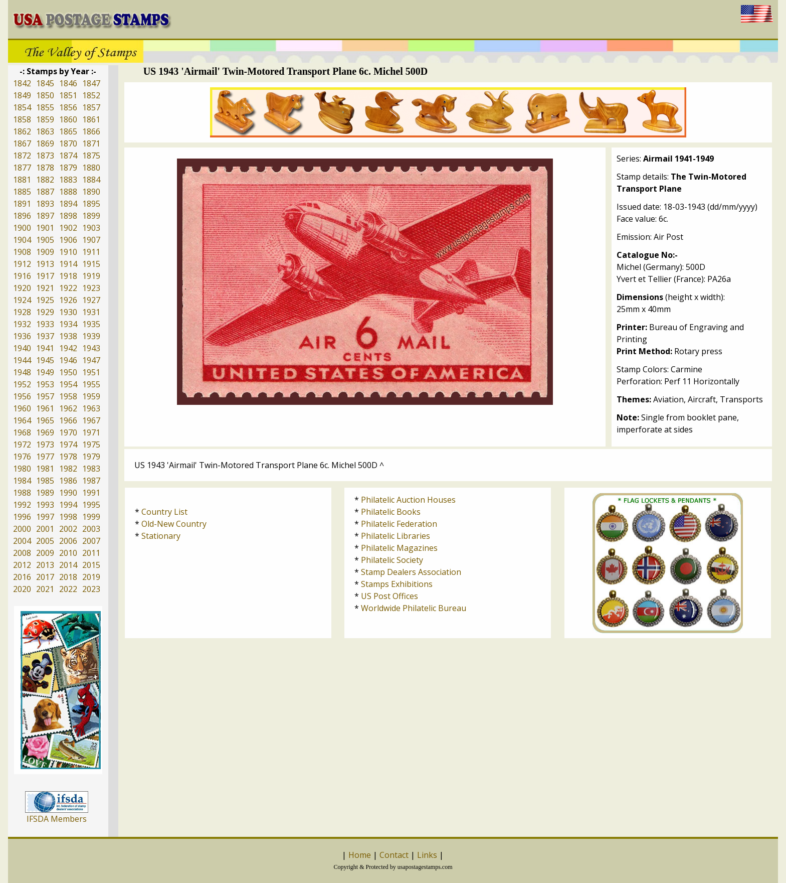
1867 (22, 143)
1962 (68, 408)
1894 (68, 203)
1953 (45, 384)
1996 (22, 516)
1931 (91, 312)
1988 (22, 492)
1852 (91, 95)
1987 (91, 480)
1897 (45, 215)
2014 (68, 564)
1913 (45, 263)
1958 (68, 396)
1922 (68, 287)
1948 (22, 372)
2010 (68, 552)
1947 (91, 360)
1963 (91, 408)
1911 (91, 251)
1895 (91, 203)
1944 (22, 360)
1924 (22, 300)
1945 (45, 360)
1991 (91, 492)
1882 (45, 179)
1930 (68, 312)
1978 (68, 456)
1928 (22, 312)
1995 (91, 504)
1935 (91, 324)
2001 (45, 528)
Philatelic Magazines (399, 547)
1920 (22, 287)
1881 (22, 179)
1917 (45, 275)
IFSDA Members (57, 818)
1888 (68, 191)
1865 (68, 131)
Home (359, 854)
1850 (45, 95)
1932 (22, 324)
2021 (45, 589)
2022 (68, 589)
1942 (68, 348)
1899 (91, 215)
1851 (68, 95)
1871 (91, 143)
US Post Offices (389, 596)
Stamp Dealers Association (411, 571)
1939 (91, 336)
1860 (68, 119)
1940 (22, 348)
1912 (22, 263)
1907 (91, 239)
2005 (45, 540)
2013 (45, 564)
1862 (22, 131)
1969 (45, 432)
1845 (45, 83)
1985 (45, 480)
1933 (45, 324)
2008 (22, 552)
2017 (45, 576)
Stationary (160, 535)
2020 (22, 589)
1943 (91, 348)
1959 (91, 396)
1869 (45, 143)
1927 (91, 300)
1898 (68, 215)
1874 (68, 155)
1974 (68, 444)
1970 (68, 432)
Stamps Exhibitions (397, 584)
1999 (91, 516)
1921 (45, 287)
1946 (68, 360)
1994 (68, 504)
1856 (68, 107)
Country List (164, 511)
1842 (22, 83)
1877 (22, 167)
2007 (91, 540)
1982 (68, 468)
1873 (45, 155)
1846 (68, 83)
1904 (22, 239)
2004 (22, 540)
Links (427, 854)
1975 (91, 444)
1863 (45, 131)
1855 (45, 107)
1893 (45, 203)
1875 (91, 155)
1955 (91, 384)
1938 (68, 336)
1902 (68, 227)
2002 (68, 528)
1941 (45, 348)
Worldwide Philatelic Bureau (413, 608)
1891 (22, 203)
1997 (45, 516)
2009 (45, 552)
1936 (22, 336)
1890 (91, 191)
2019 (91, 576)
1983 (91, 468)
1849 (22, 95)
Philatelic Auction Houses (408, 499)
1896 (22, 215)
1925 (45, 300)
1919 (91, 275)
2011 (91, 552)
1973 (45, 444)
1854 (22, 107)
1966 (68, 420)
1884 (91, 179)
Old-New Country (174, 523)
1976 (22, 456)
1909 (45, 251)
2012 (22, 564)
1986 (68, 480)
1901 (45, 227)
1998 (68, 516)
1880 (91, 167)
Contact (394, 854)
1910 (68, 251)
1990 (68, 492)
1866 (91, 131)
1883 (68, 179)
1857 (91, 107)
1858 (22, 119)
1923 (91, 287)
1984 (22, 480)
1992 (22, 504)
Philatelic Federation (399, 523)
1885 (22, 191)
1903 (91, 227)
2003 (91, 528)
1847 (91, 83)
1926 (68, 300)
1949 (45, 372)
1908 (22, 251)
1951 (91, 372)
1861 (91, 119)
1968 (22, 432)
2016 (22, 576)
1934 (68, 324)
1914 (68, 263)
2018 (68, 576)
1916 (22, 275)
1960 (22, 408)
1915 (91, 263)
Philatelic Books (391, 511)
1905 (45, 239)
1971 (91, 432)
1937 (45, 336)
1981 (45, 468)
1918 (68, 275)
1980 (22, 468)
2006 (68, 540)
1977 (45, 456)
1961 (45, 408)
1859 (45, 119)
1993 (45, 504)
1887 (45, 191)
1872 (22, 155)
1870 (68, 143)
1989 (45, 492)
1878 (45, 167)
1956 (22, 396)
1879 (68, 167)
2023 (91, 589)
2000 (22, 528)
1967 (91, 420)
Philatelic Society (392, 559)
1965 (45, 420)
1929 (45, 312)
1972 (22, 444)
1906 (68, 239)
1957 (45, 396)
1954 (68, 384)
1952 (22, 384)
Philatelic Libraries (395, 535)
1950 (68, 372)
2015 (91, 564)
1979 (91, 456)
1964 (22, 420)
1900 (22, 227)
